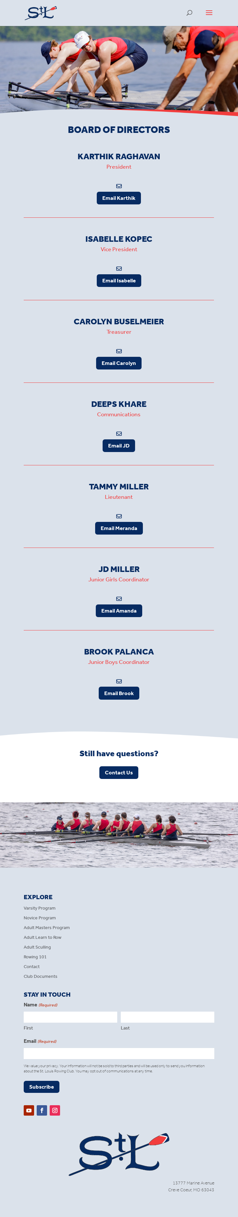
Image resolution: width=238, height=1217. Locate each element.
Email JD (119, 445)
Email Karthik (118, 198)
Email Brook (119, 693)
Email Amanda (119, 610)
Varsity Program (40, 908)
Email (40, 1041)
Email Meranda (119, 528)
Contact (32, 967)
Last (125, 1028)
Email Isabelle (119, 280)
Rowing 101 (35, 957)
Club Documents (40, 976)
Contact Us (119, 772)
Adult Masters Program (47, 928)
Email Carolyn (119, 363)
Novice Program (40, 918)
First (28, 1028)
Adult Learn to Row (42, 937)
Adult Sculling (37, 947)
